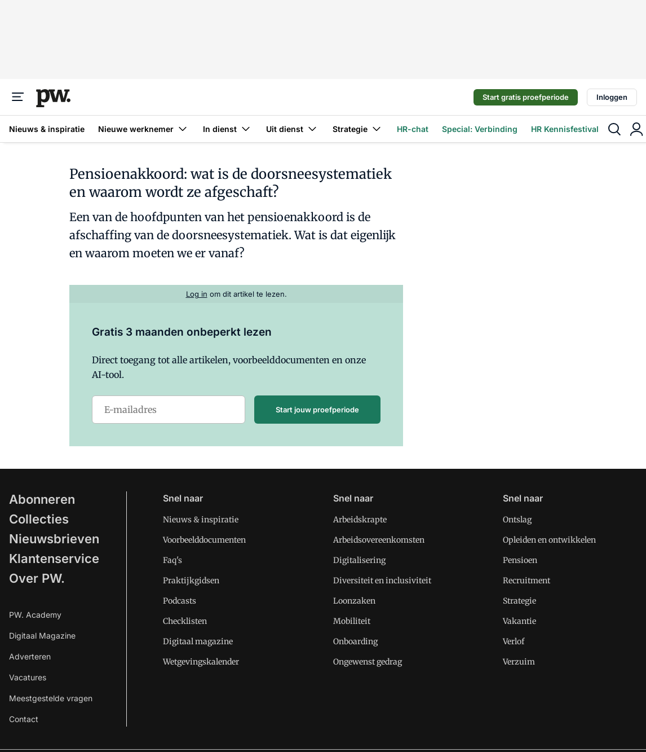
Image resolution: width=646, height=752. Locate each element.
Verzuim (519, 662)
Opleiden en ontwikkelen (549, 540)
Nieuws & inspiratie (47, 129)
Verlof (513, 641)
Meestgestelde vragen (50, 698)
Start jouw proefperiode (317, 409)
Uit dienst (292, 129)
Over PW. (37, 578)
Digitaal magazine (198, 641)
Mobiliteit (351, 621)
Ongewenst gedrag (367, 662)
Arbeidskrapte (360, 519)
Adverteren (30, 656)
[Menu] (18, 97)
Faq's (172, 560)
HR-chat (412, 129)
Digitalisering (359, 560)
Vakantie (519, 621)
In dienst (228, 129)
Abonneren (42, 499)
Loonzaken (354, 601)
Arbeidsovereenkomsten (378, 540)
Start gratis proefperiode (526, 97)
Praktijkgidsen (191, 580)
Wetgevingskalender (201, 662)
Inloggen (611, 97)
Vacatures (27, 677)
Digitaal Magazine (42, 635)
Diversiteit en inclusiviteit (382, 580)
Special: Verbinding (479, 129)
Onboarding (355, 641)
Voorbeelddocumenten (204, 540)
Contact (23, 719)
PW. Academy (35, 614)
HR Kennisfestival (565, 129)
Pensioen (520, 560)
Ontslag (517, 519)
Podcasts (179, 601)
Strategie (358, 129)
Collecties (39, 519)
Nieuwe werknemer (143, 129)
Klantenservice (54, 558)
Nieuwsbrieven (54, 538)
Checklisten (185, 621)
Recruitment (526, 580)
